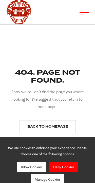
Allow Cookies (31, 167)
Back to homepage (47, 126)
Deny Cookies (63, 167)
